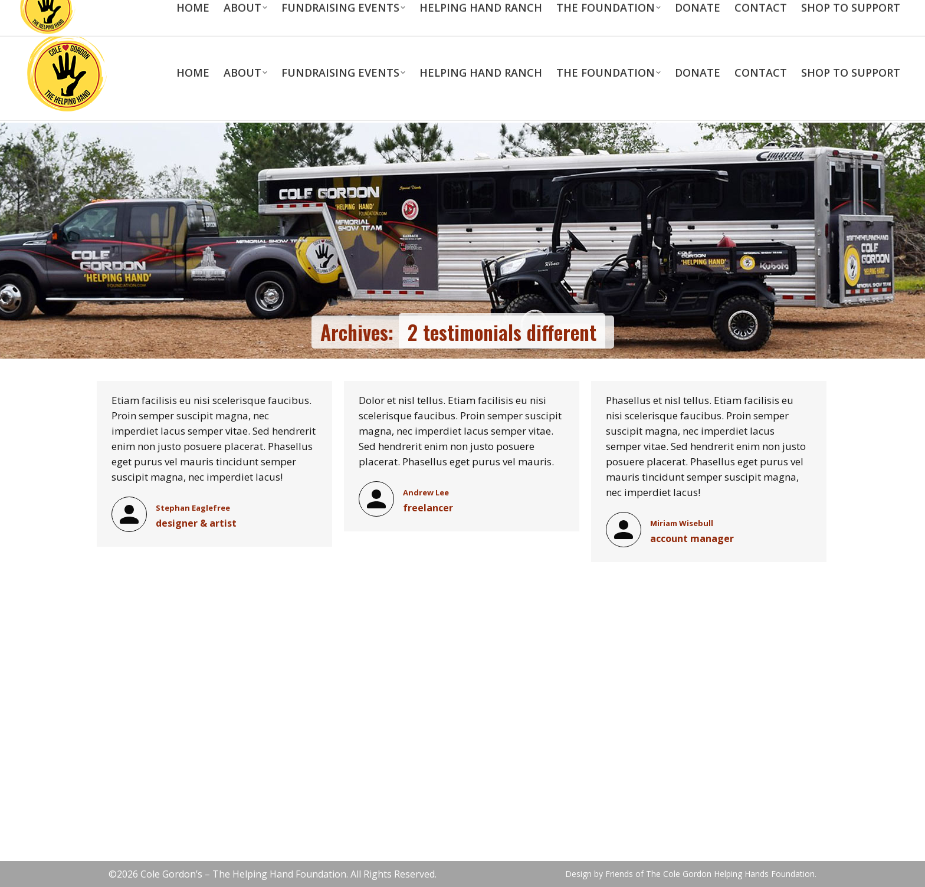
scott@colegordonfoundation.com (179, 11)
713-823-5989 (62, 11)
